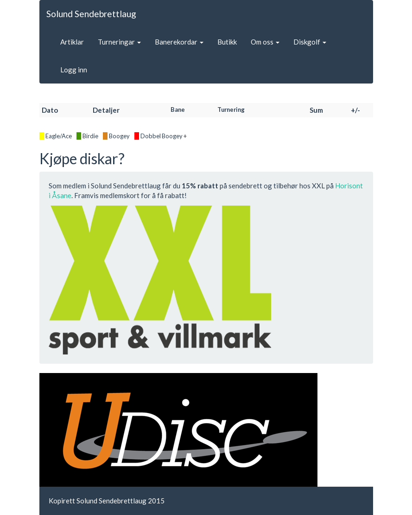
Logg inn (73, 69)
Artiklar (72, 42)
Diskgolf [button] (309, 42)
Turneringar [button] (119, 42)
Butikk (227, 42)
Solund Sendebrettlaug (91, 13)
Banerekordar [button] (179, 42)
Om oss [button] (265, 42)
